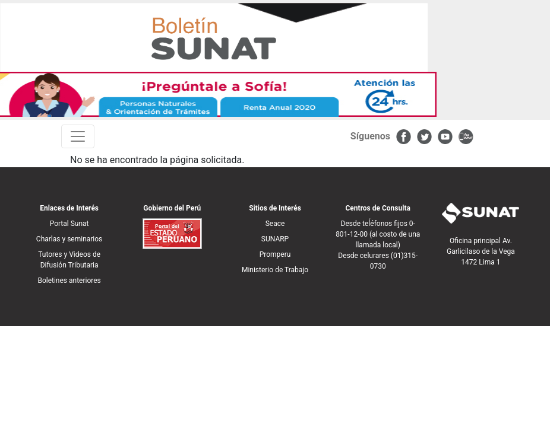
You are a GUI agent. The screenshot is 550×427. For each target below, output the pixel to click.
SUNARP (275, 239)
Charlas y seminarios (69, 239)
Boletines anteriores (68, 280)
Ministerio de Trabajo (275, 270)
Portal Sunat (69, 223)
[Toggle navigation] (77, 136)
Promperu (275, 254)
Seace (275, 223)
